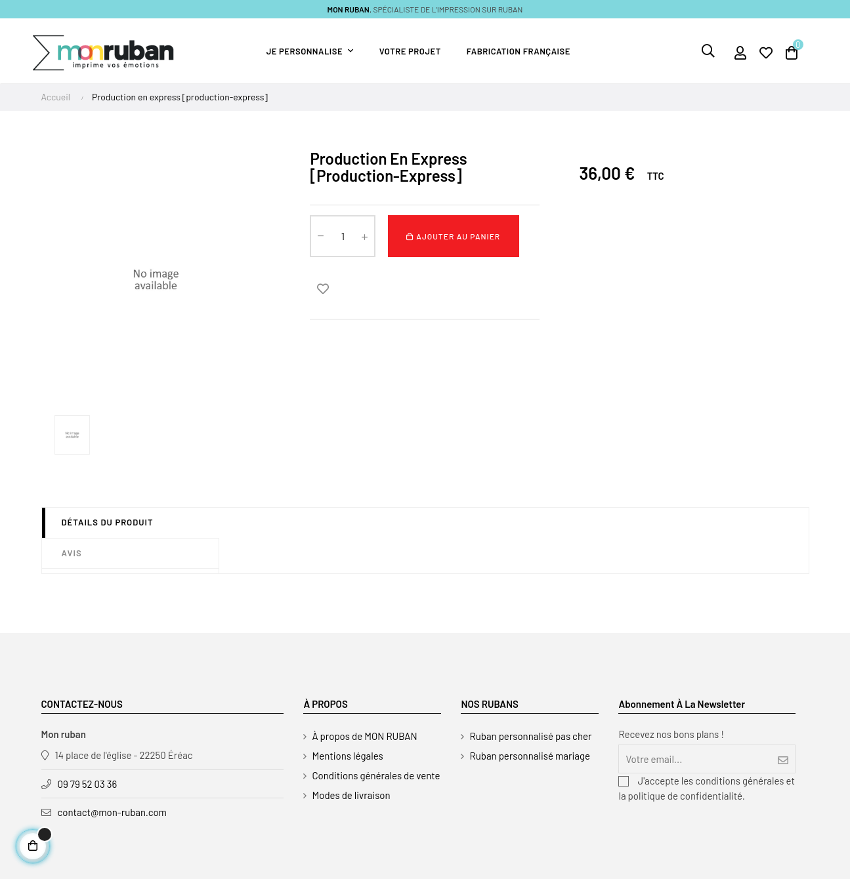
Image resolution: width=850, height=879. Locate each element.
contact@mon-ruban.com (112, 812)
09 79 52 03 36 (87, 784)
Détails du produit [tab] (108, 522)
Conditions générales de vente (376, 775)
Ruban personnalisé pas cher (530, 736)
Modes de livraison (351, 795)
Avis (72, 553)
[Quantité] (342, 236)
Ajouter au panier (453, 236)
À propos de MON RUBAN (364, 736)
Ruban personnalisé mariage (529, 756)
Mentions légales (347, 756)
